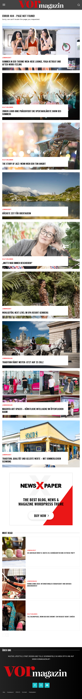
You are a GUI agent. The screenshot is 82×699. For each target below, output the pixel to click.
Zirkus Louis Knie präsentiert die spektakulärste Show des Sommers (31, 112)
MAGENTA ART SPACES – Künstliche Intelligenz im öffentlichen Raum (32, 410)
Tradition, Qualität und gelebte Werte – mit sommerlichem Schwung (31, 460)
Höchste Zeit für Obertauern (16, 213)
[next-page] (7, 634)
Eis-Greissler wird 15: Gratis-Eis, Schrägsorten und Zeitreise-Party (51, 553)
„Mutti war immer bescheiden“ (17, 263)
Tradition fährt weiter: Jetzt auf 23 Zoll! (23, 362)
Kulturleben (7, 107)
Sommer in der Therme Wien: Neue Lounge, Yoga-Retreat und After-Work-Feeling (31, 63)
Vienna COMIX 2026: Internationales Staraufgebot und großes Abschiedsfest (49, 585)
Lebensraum (7, 358)
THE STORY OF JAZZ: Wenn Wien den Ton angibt (24, 163)
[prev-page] (3, 634)
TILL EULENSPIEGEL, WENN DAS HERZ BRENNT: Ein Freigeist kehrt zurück (51, 616)
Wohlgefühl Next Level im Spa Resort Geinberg (25, 312)
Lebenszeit (6, 57)
